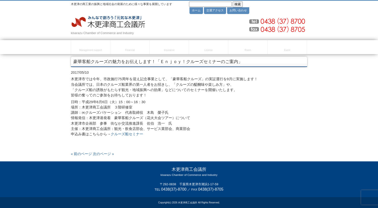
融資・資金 (129, 48)
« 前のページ (81, 154)
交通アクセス (215, 10)
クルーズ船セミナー (127, 134)
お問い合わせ (238, 10)
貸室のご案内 (247, 48)
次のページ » (103, 154)
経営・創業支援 (90, 48)
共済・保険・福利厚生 (169, 48)
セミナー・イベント (287, 48)
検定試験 (208, 48)
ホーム (196, 10)
